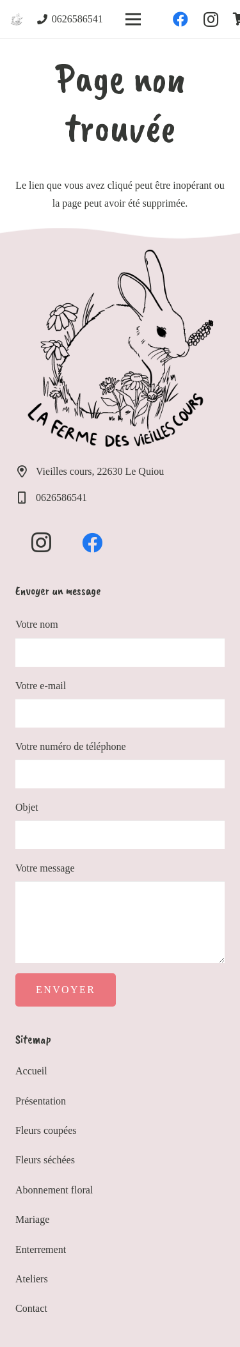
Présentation (40, 1101)
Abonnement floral (54, 1189)
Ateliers (31, 1278)
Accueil (31, 1070)
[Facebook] (180, 19)
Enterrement (40, 1249)
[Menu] (133, 19)
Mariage (32, 1219)
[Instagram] (211, 19)
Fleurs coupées (46, 1130)
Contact (31, 1308)
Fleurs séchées (45, 1159)
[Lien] (16, 19)
